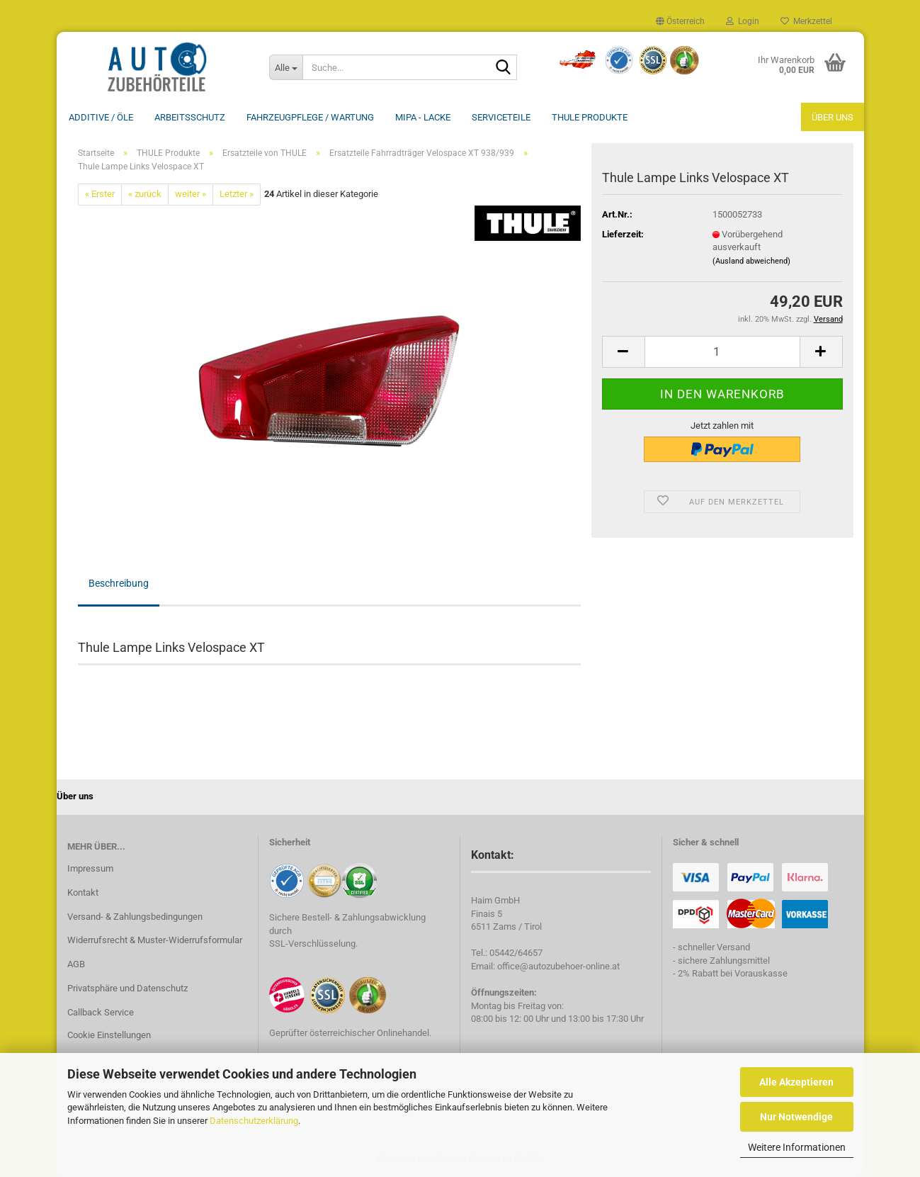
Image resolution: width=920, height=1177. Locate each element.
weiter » (190, 193)
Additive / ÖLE (101, 117)
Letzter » (237, 193)
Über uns (832, 117)
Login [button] (742, 21)
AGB (76, 964)
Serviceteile (501, 117)
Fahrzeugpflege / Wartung (310, 117)
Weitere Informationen (797, 1147)
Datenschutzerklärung (254, 1120)
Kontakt (82, 892)
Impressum (90, 868)
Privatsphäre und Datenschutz (127, 988)
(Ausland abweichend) (751, 261)
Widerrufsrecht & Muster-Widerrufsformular (154, 940)
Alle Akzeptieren (796, 1082)
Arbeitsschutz (189, 117)
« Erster (100, 193)
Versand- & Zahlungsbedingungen (135, 916)
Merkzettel (806, 21)
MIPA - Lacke (422, 117)
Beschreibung (119, 583)
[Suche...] (286, 67)
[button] (680, 21)
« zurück (144, 193)
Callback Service (100, 1012)
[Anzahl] (722, 352)
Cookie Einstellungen (109, 1035)
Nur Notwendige (796, 1116)
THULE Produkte (589, 117)
